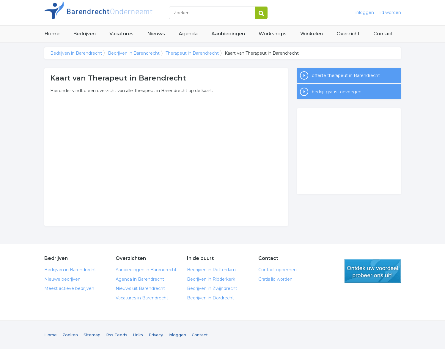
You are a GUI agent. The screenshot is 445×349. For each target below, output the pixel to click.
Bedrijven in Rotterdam (211, 269)
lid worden (390, 12)
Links (138, 334)
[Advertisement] (349, 151)
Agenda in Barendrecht (140, 279)
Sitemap (92, 334)
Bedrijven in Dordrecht (210, 298)
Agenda (188, 34)
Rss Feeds (116, 334)
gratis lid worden (373, 271)
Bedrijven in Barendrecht (118, 12)
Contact (383, 34)
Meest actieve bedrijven (69, 288)
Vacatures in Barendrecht (142, 298)
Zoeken (70, 334)
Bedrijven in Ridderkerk (211, 279)
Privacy (156, 334)
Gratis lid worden (275, 279)
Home (51, 34)
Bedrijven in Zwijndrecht (212, 288)
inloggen (365, 12)
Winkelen (311, 34)
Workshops (273, 34)
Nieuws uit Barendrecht (140, 288)
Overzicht (348, 34)
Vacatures (121, 34)
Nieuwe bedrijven (62, 279)
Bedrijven (84, 34)
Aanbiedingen (228, 34)
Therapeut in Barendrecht (192, 53)
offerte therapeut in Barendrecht (346, 75)
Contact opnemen (277, 269)
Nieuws (156, 34)
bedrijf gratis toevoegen (336, 91)
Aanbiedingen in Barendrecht (146, 269)
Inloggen (177, 334)
